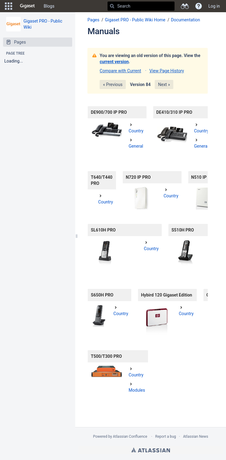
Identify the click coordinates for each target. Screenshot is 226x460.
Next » (164, 84)
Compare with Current (120, 70)
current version (114, 61)
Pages (93, 19)
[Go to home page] (27, 6)
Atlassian (150, 450)
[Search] (112, 6)
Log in (214, 6)
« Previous (112, 84)
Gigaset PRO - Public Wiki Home (135, 19)
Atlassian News (195, 436)
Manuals (103, 31)
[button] (8, 6)
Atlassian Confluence (130, 436)
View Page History (166, 70)
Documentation (185, 19)
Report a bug (165, 436)
